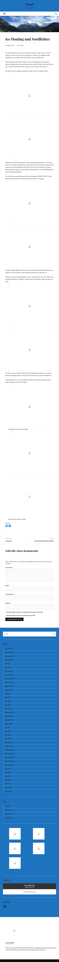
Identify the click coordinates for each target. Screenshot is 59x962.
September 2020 (9, 720)
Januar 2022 (8, 675)
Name (7, 585)
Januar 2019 (8, 791)
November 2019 (9, 754)
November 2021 (9, 679)
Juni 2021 (7, 698)
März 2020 (8, 739)
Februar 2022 (9, 671)
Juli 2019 (7, 769)
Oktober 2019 (9, 758)
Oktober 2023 (9, 649)
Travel (29, 4)
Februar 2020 (9, 743)
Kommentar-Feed (10, 814)
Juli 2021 (7, 694)
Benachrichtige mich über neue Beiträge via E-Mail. (21, 615)
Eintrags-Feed (9, 810)
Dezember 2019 (9, 750)
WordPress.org (9, 818)
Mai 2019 (7, 776)
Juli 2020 (7, 728)
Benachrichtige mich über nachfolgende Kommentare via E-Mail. (25, 612)
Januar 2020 (8, 746)
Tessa (22, 45)
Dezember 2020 (9, 713)
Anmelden (8, 807)
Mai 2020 (7, 735)
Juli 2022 (7, 664)
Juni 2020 (7, 731)
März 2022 (8, 668)
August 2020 (8, 724)
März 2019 (8, 784)
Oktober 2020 (9, 716)
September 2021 (9, 686)
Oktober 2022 (9, 660)
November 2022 (9, 656)
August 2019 (8, 765)
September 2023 (9, 653)
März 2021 (8, 705)
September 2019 (9, 761)
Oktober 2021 (9, 683)
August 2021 (8, 690)
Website (7, 603)
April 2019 (8, 780)
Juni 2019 (7, 773)
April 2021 (8, 701)
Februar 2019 (9, 788)
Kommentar (9, 567)
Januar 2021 (8, 709)
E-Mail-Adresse (10, 594)
